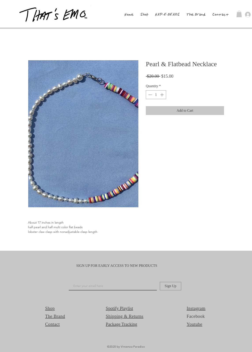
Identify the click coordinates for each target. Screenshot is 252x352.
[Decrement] (149, 94)
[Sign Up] (170, 286)
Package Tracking (121, 324)
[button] (239, 14)
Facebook (196, 316)
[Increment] (162, 94)
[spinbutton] (156, 94)
